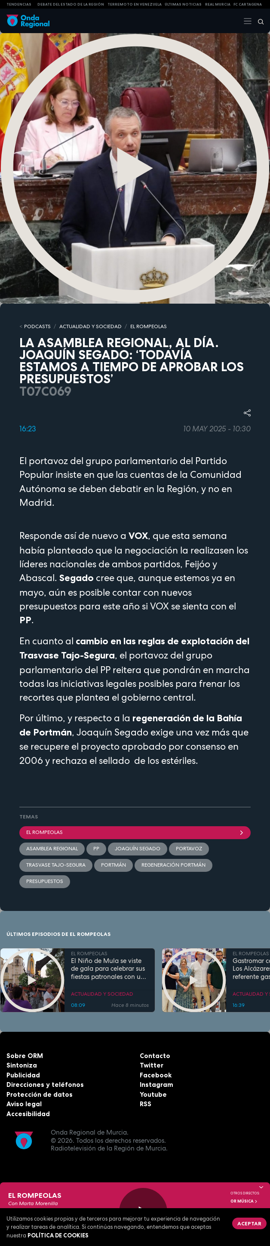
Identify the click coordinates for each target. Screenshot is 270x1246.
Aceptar (249, 1223)
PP (96, 848)
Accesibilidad (28, 1114)
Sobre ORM (24, 1056)
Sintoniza (21, 1065)
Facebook (156, 1075)
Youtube (153, 1094)
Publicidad (23, 1075)
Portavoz (189, 848)
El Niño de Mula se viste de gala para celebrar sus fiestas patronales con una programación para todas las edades (109, 969)
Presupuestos (44, 881)
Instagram (156, 1084)
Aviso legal (24, 1104)
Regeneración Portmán (173, 864)
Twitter (151, 1065)
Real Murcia (217, 4)
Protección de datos (39, 1094)
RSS (145, 1104)
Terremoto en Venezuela (134, 4)
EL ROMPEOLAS (148, 326)
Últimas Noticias (183, 4)
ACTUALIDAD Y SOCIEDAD (90, 326)
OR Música (244, 1201)
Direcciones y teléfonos (45, 1084)
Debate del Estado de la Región (70, 4)
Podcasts (37, 326)
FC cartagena (247, 4)
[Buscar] (258, 21)
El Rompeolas (135, 832)
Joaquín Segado (137, 848)
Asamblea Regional (52, 848)
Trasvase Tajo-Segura (56, 864)
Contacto (155, 1056)
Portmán (113, 864)
